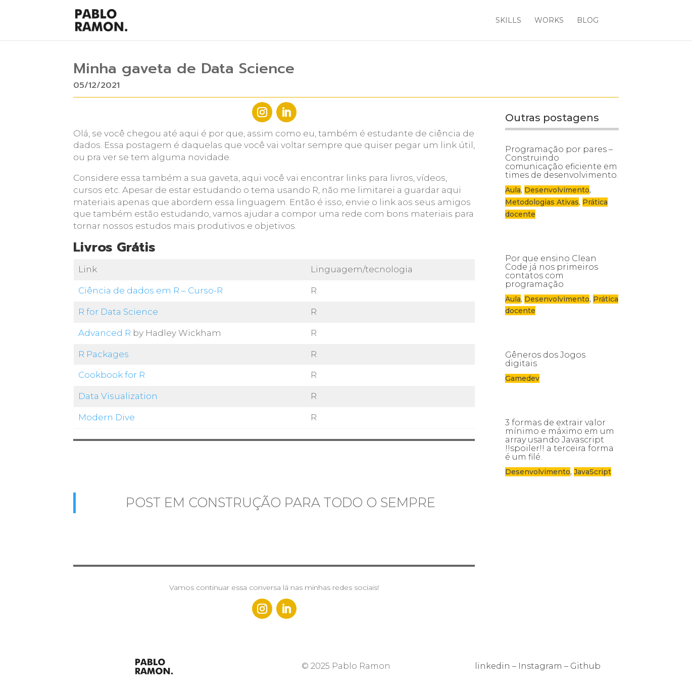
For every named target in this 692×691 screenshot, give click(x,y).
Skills (508, 21)
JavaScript (592, 471)
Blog (588, 21)
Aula (513, 189)
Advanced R (104, 333)
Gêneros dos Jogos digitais (545, 359)
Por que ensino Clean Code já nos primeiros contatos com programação (551, 271)
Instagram (540, 666)
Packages (107, 354)
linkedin (492, 666)
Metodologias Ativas (542, 202)
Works (549, 21)
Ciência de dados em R (128, 290)
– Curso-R (201, 290)
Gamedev (522, 378)
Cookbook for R (111, 375)
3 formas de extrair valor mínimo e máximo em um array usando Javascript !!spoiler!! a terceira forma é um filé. (559, 440)
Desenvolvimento (556, 189)
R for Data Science (118, 312)
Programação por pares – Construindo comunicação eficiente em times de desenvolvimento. (561, 162)
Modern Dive (106, 417)
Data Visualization (118, 396)
